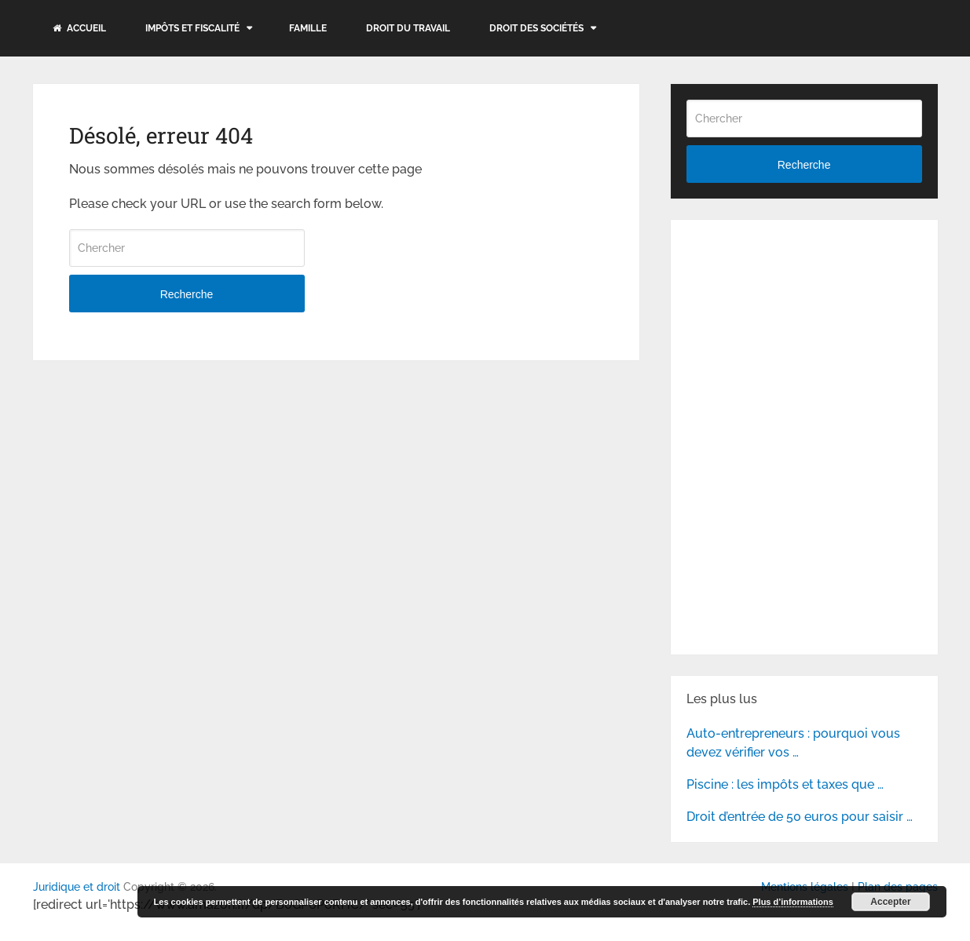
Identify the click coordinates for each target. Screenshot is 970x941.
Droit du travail (408, 28)
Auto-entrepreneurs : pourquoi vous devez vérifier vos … (793, 743)
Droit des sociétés (536, 28)
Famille (308, 28)
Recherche (187, 294)
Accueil (79, 28)
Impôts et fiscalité (192, 28)
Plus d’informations (792, 901)
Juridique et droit (76, 887)
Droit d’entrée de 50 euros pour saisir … (799, 816)
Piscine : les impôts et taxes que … (785, 784)
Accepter (890, 901)
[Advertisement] (804, 333)
